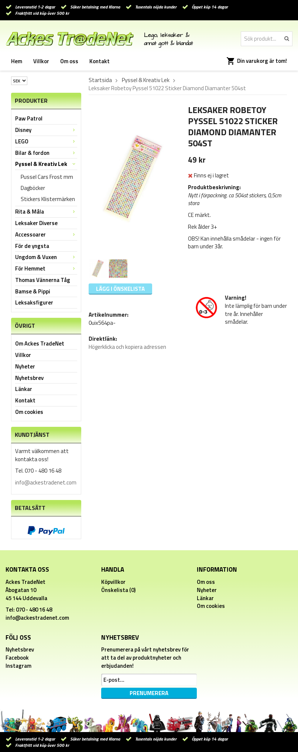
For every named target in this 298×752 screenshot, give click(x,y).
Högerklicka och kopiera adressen (127, 347)
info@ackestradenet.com (45, 482)
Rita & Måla (46, 211)
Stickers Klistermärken (48, 199)
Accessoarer (46, 234)
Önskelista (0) (118, 590)
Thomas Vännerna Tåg (42, 280)
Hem (16, 61)
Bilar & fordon (46, 153)
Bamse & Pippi (32, 291)
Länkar (23, 389)
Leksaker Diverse (36, 223)
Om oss (69, 61)
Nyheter (25, 366)
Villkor (41, 61)
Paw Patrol (28, 118)
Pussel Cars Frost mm (47, 177)
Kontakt (99, 61)
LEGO (46, 141)
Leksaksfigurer (34, 302)
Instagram (18, 665)
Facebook (17, 657)
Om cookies (29, 412)
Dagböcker (33, 188)
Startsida (100, 80)
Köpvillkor (113, 582)
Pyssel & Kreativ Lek (46, 164)
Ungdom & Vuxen (46, 257)
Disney (46, 130)
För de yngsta (32, 246)
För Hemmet (46, 268)
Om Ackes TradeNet (39, 343)
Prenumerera (149, 693)
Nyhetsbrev (29, 378)
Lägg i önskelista (120, 289)
